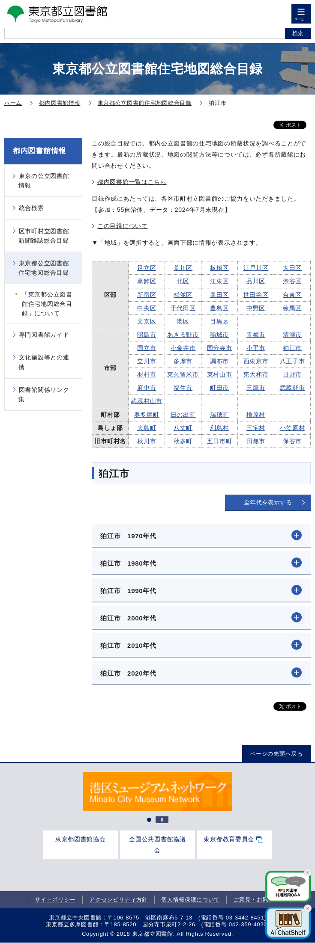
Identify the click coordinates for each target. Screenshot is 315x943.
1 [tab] (149, 820)
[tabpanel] (158, 792)
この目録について (122, 225)
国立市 (146, 347)
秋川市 (146, 441)
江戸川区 (256, 267)
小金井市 (183, 347)
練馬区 (292, 308)
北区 (183, 281)
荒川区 (183, 267)
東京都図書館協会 (80, 839)
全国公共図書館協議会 (157, 844)
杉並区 (183, 294)
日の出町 (183, 414)
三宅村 (255, 427)
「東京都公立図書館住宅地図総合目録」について (47, 304)
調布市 (219, 361)
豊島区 (219, 308)
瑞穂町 (219, 414)
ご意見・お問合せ (256, 899)
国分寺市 (219, 347)
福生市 (183, 387)
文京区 (146, 321)
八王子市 (292, 361)
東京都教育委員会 (229, 839)
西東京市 (256, 361)
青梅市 (255, 334)
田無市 (255, 441)
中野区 (255, 308)
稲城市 (219, 334)
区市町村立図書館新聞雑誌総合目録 (43, 236)
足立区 (146, 267)
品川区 (255, 281)
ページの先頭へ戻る (276, 753)
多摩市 (183, 361)
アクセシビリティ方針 (118, 899)
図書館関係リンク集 (43, 394)
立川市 (146, 361)
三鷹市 (255, 387)
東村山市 (219, 374)
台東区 (292, 294)
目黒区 (219, 321)
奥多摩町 (146, 414)
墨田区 (219, 294)
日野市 (292, 374)
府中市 (146, 387)
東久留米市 (183, 374)
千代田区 (183, 308)
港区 (183, 321)
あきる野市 (183, 334)
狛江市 (292, 347)
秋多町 (183, 441)
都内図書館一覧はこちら (132, 181)
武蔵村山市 (146, 400)
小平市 (255, 347)
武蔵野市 (292, 387)
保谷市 (292, 441)
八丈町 (183, 427)
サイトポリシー (55, 899)
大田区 (292, 267)
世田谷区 (256, 294)
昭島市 (146, 334)
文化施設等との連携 (43, 362)
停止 (162, 819)
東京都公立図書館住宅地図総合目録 (43, 268)
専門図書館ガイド (44, 334)
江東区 (219, 281)
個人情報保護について (190, 899)
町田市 (219, 387)
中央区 (146, 308)
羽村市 (146, 374)
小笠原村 (292, 427)
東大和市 (256, 374)
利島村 (219, 427)
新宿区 (146, 294)
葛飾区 (146, 281)
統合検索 (31, 208)
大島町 (146, 427)
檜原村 (255, 414)
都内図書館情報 (39, 151)
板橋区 (219, 267)
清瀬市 (292, 334)
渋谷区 (292, 281)
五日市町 (219, 441)
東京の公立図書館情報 (43, 180)
